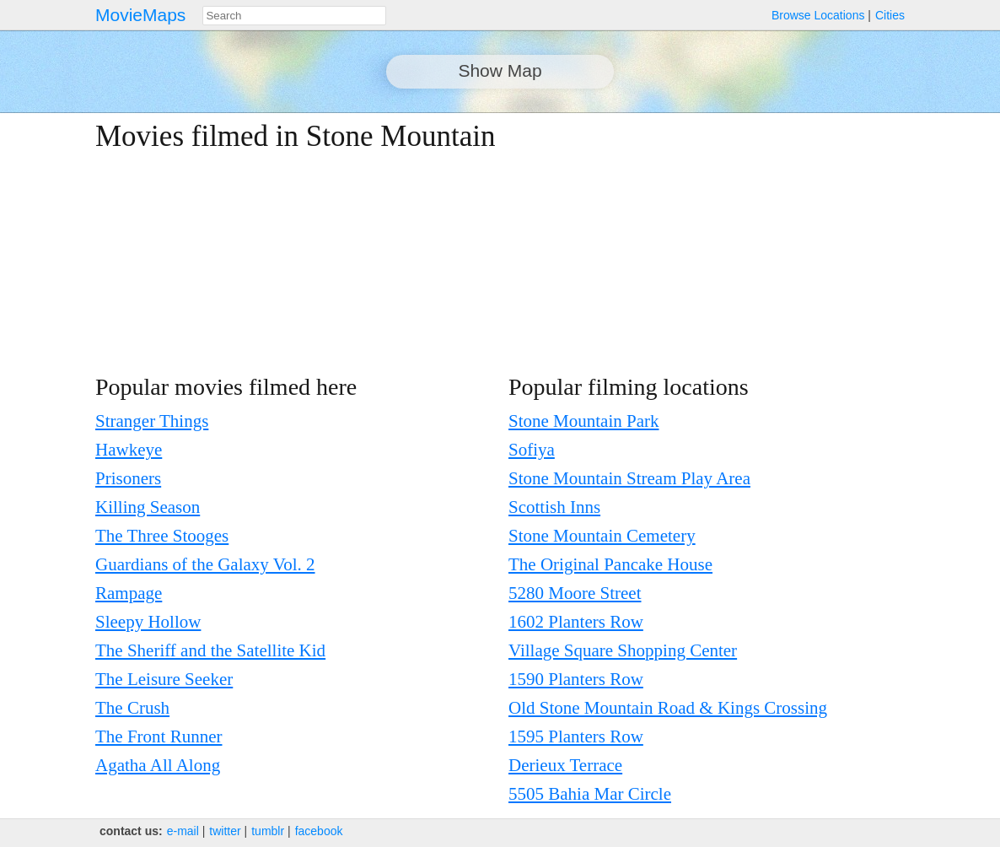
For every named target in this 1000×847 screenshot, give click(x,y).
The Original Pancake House (610, 564)
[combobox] (294, 15)
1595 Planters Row (575, 736)
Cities (890, 15)
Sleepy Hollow (148, 622)
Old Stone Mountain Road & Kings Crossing (667, 708)
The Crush (132, 708)
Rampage (128, 593)
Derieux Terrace (565, 765)
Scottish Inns (554, 507)
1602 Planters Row (575, 622)
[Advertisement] (758, 238)
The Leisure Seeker (164, 679)
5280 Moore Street (574, 593)
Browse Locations (818, 15)
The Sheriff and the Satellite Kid (210, 650)
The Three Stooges (161, 536)
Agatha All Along (157, 765)
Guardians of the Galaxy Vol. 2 (205, 564)
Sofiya (531, 450)
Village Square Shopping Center (622, 650)
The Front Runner (158, 736)
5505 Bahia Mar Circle (589, 794)
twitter (224, 831)
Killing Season (147, 507)
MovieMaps (140, 15)
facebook (319, 831)
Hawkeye (128, 450)
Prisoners (128, 478)
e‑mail (183, 831)
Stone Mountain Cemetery (602, 536)
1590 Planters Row (575, 679)
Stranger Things (151, 421)
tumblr (267, 831)
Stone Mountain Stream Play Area (629, 478)
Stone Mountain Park (583, 421)
